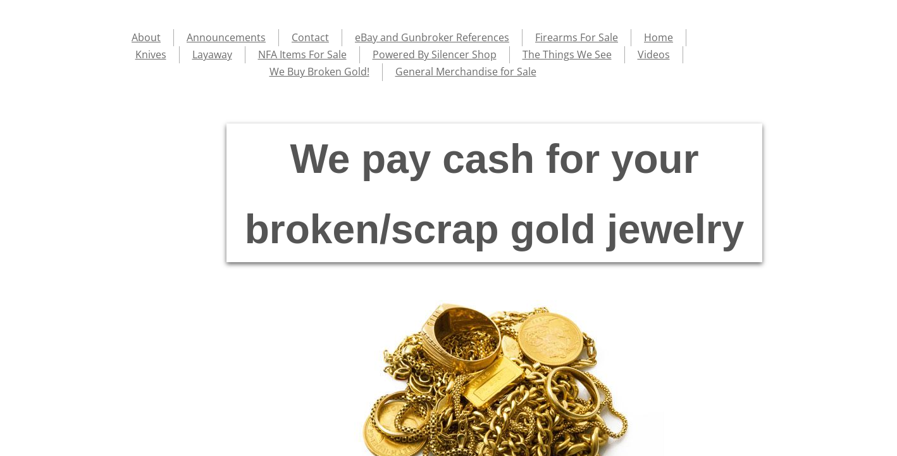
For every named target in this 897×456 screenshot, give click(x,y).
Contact (310, 37)
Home (658, 37)
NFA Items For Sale (302, 54)
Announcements (226, 37)
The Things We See (567, 54)
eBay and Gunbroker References (432, 37)
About (146, 37)
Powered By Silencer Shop (435, 54)
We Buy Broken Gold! (319, 72)
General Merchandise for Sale (465, 72)
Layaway (212, 54)
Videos (654, 54)
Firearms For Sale (576, 37)
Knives (150, 54)
